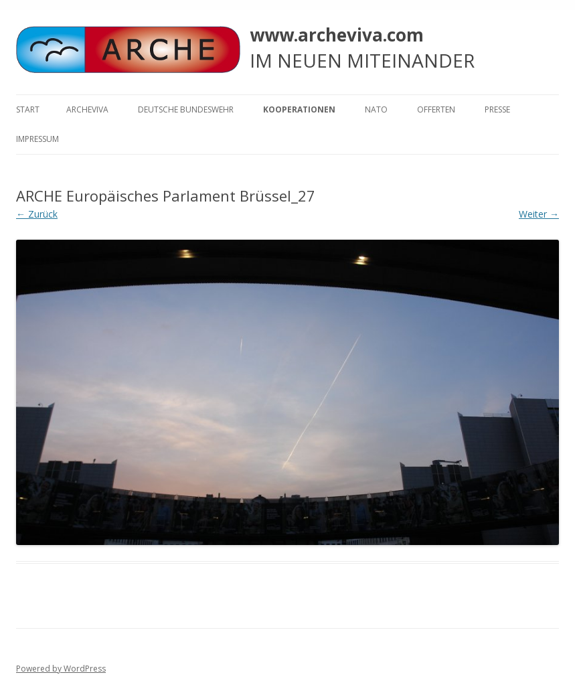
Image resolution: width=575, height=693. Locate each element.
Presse (497, 109)
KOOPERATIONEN (299, 109)
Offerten (436, 109)
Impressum (37, 139)
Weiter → (539, 214)
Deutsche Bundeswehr (186, 109)
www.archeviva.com (337, 35)
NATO (376, 109)
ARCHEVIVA (87, 109)
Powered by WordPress (61, 668)
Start (27, 109)
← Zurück (37, 214)
